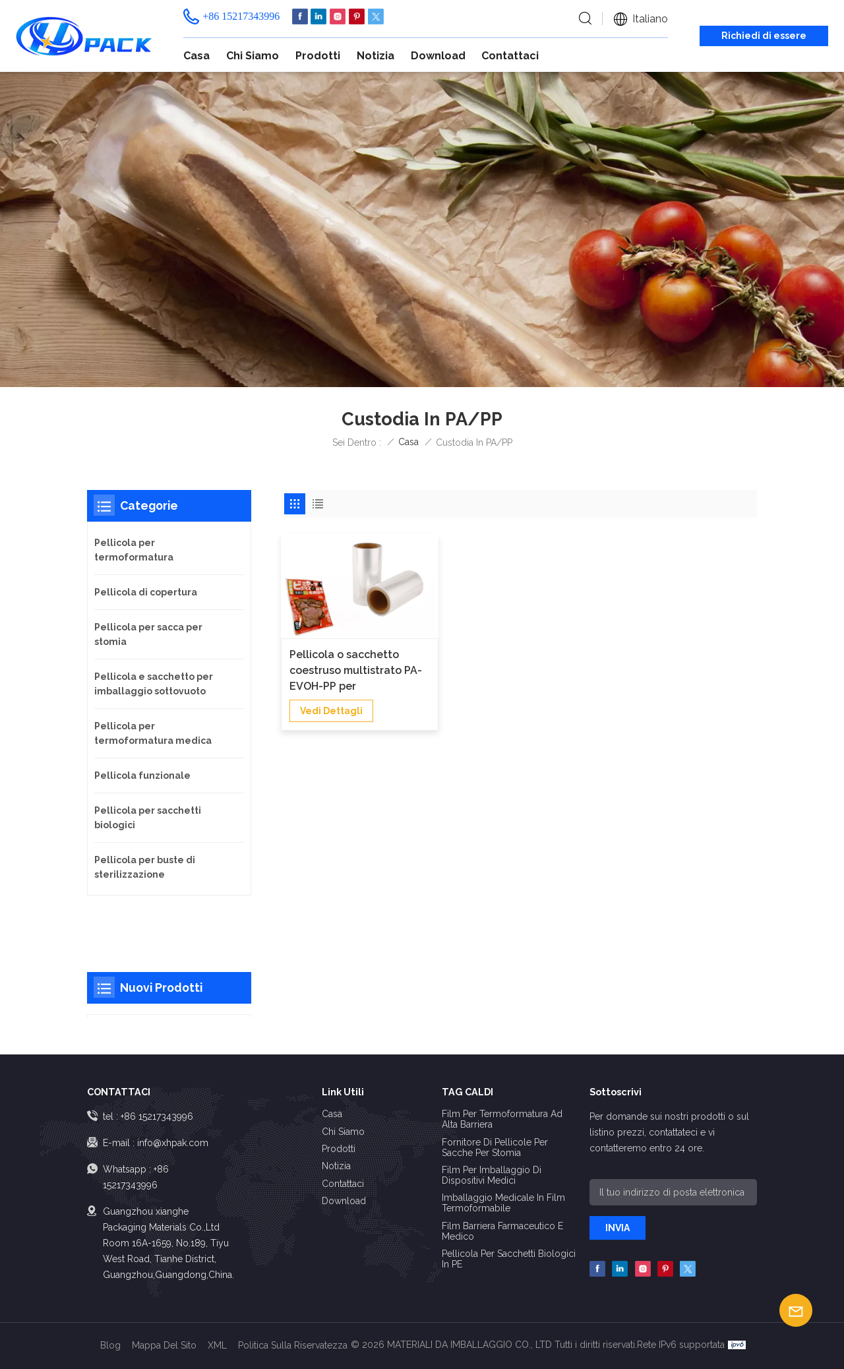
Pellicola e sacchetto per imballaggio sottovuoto (153, 683)
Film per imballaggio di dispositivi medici (491, 1175)
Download (438, 55)
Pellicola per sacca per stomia (148, 634)
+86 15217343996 (241, 16)
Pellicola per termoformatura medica (153, 733)
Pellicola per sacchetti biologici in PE (509, 1258)
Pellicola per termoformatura (133, 550)
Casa (196, 55)
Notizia (375, 55)
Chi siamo (252, 55)
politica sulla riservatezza (292, 1345)
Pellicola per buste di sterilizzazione (144, 867)
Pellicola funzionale (142, 775)
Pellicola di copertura (145, 592)
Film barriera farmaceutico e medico (502, 1231)
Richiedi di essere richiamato (763, 38)
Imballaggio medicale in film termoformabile (503, 1202)
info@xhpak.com (172, 1143)
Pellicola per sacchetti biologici (147, 817)
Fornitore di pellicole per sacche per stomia (495, 1147)
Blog (110, 1345)
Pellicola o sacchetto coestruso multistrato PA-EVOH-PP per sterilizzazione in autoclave (355, 667)
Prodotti (317, 55)
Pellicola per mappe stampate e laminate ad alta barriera (180, 981)
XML (217, 1345)
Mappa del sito (164, 1345)
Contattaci (510, 55)
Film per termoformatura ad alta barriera (502, 1119)
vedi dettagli (331, 707)
